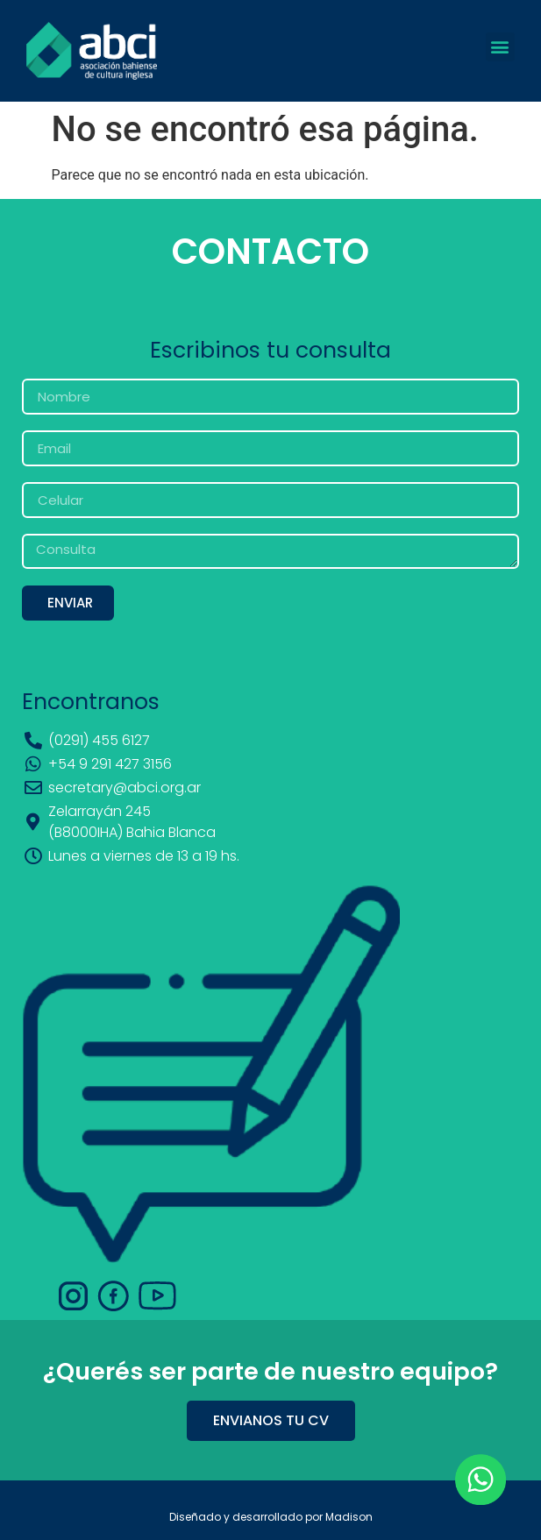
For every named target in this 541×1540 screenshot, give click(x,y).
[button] (500, 46)
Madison (349, 1516)
